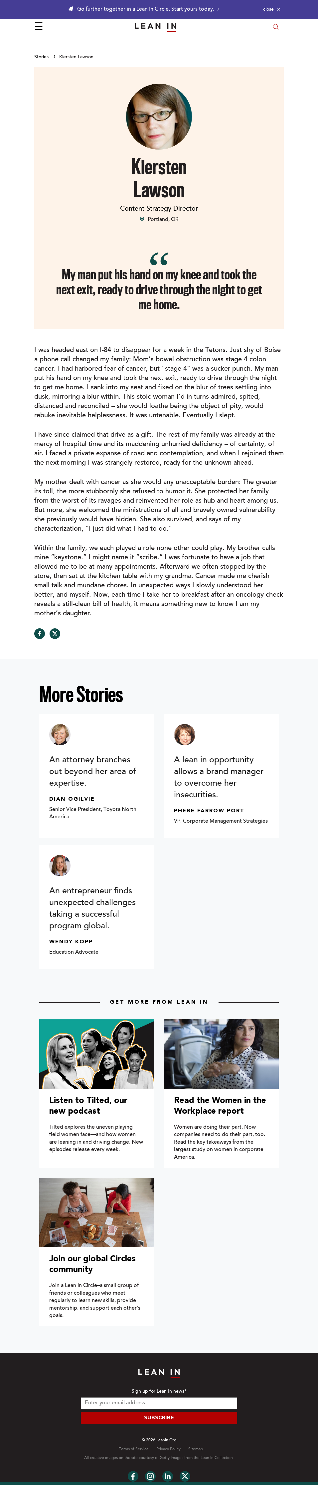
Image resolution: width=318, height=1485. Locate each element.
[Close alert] (272, 9)
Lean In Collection (217, 1458)
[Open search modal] (276, 27)
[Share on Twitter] (55, 633)
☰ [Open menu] (38, 27)
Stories (41, 57)
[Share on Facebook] (39, 633)
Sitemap (195, 1449)
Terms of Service (134, 1449)
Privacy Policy (168, 1449)
